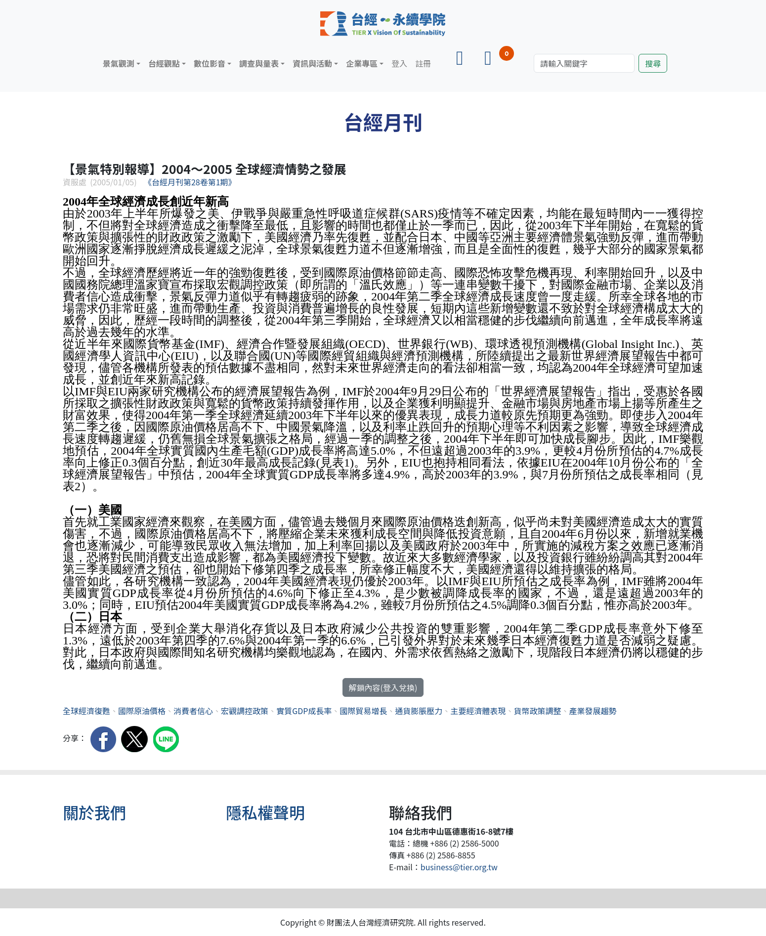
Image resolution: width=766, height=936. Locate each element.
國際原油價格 (142, 711)
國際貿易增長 (363, 711)
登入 (399, 63)
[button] (121, 63)
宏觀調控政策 (244, 711)
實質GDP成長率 (304, 711)
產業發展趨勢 (592, 711)
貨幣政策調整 (537, 711)
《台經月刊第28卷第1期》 (190, 182)
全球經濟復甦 (86, 711)
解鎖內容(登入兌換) (383, 687)
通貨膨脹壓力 (418, 711)
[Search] (584, 63)
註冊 (423, 63)
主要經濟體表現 (478, 711)
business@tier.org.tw (459, 867)
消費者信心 (193, 711)
